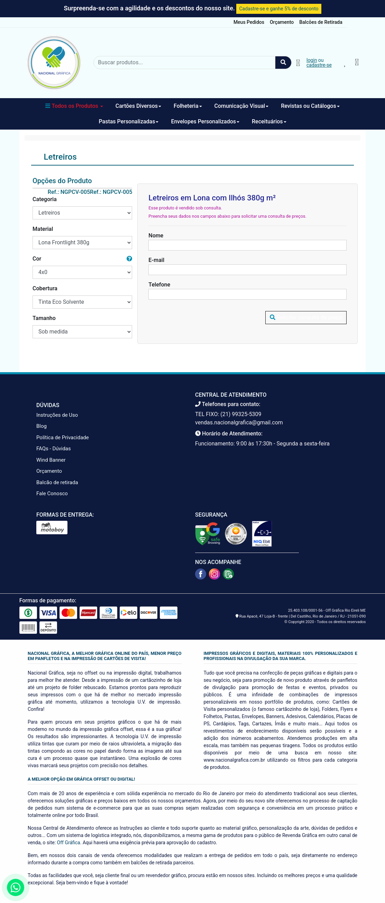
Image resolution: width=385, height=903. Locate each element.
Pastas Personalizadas (128, 121)
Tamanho (44, 318)
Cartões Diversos (138, 106)
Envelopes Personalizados (205, 121)
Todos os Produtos (74, 106)
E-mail (156, 260)
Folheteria (188, 106)
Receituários (269, 121)
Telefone (159, 284)
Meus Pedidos (248, 22)
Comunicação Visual (241, 106)
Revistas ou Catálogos (310, 106)
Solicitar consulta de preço (306, 317)
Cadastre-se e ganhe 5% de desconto (278, 8)
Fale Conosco (52, 493)
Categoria (45, 199)
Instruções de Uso (57, 415)
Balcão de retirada (57, 482)
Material (43, 229)
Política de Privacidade (62, 437)
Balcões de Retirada (320, 22)
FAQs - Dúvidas (53, 448)
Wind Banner (51, 460)
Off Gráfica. (69, 842)
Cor (37, 258)
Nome (155, 235)
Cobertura (45, 288)
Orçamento (282, 22)
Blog (41, 426)
